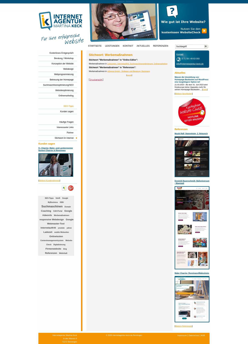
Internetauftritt (48, 227)
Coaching (46, 211)
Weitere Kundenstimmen (49, 180)
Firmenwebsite (53, 248)
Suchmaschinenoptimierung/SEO (58, 85)
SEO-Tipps (69, 106)
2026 (110, 335)
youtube (61, 228)
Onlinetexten (56, 236)
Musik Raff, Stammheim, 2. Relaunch (191, 134)
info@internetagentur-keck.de (190, 64)
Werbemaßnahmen (61, 215)
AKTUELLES (143, 46)
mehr (205, 89)
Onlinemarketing (66, 95)
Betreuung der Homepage (62, 79)
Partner (70, 132)
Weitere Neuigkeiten (183, 94)
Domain (68, 207)
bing (65, 249)
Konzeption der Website (63, 63)
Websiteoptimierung (64, 90)
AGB (203, 335)
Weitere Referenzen (183, 326)
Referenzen (51, 253)
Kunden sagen (67, 111)
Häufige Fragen (66, 122)
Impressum (182, 335)
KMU (62, 202)
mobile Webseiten (61, 232)
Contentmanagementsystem (52, 240)
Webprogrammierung (64, 74)
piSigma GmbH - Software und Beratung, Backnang (128, 71)
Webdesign (68, 69)
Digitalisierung (59, 245)
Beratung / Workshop (64, 58)
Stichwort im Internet (64, 138)
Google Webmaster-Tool (60, 221)
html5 (58, 198)
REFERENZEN (160, 46)
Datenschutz (194, 335)
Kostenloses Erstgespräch (62, 53)
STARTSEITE (95, 46)
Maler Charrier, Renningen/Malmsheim (192, 273)
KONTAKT (128, 46)
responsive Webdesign (51, 219)
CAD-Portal (57, 211)
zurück (129, 75)
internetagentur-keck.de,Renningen (127, 335)
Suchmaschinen (52, 206)
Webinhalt (63, 253)
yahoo (69, 228)
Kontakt (179, 54)
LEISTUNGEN (112, 46)
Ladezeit (47, 232)
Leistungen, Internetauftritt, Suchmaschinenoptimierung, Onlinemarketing (137, 64)
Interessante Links (65, 127)
